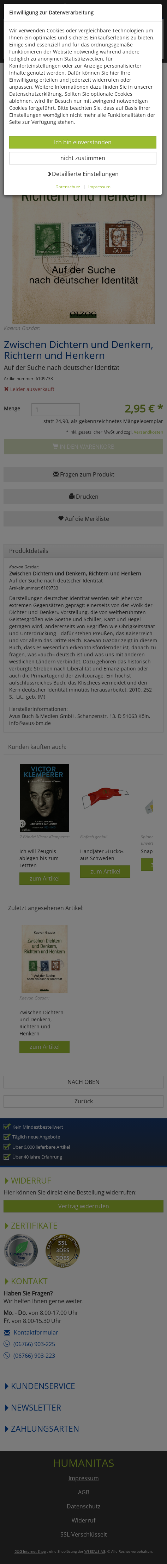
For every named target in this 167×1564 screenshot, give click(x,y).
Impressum (99, 186)
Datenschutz (67, 186)
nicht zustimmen (87, 158)
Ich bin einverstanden (83, 142)
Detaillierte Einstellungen (83, 174)
